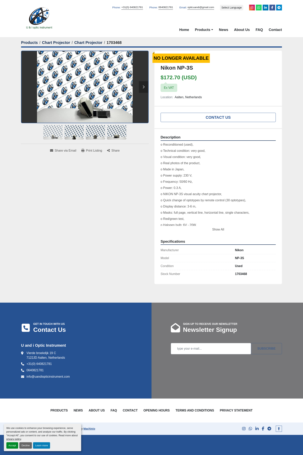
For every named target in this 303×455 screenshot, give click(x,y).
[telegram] (279, 7)
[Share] (113, 150)
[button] (204, 29)
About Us (242, 30)
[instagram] (252, 7)
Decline (25, 445)
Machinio (89, 428)
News (223, 30)
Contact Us (218, 117)
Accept (12, 445)
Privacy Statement (236, 410)
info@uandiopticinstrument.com (48, 376)
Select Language (231, 7)
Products (202, 30)
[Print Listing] (92, 150)
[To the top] (279, 429)
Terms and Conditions (194, 410)
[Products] (29, 42)
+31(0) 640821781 (132, 7)
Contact (275, 30)
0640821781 (165, 7)
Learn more (41, 445)
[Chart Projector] (56, 42)
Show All (218, 229)
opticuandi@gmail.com (200, 7)
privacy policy (13, 439)
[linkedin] (265, 7)
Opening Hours (156, 410)
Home (184, 30)
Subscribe (266, 348)
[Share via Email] (63, 150)
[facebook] (272, 7)
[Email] (211, 348)
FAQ (259, 30)
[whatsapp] (259, 7)
